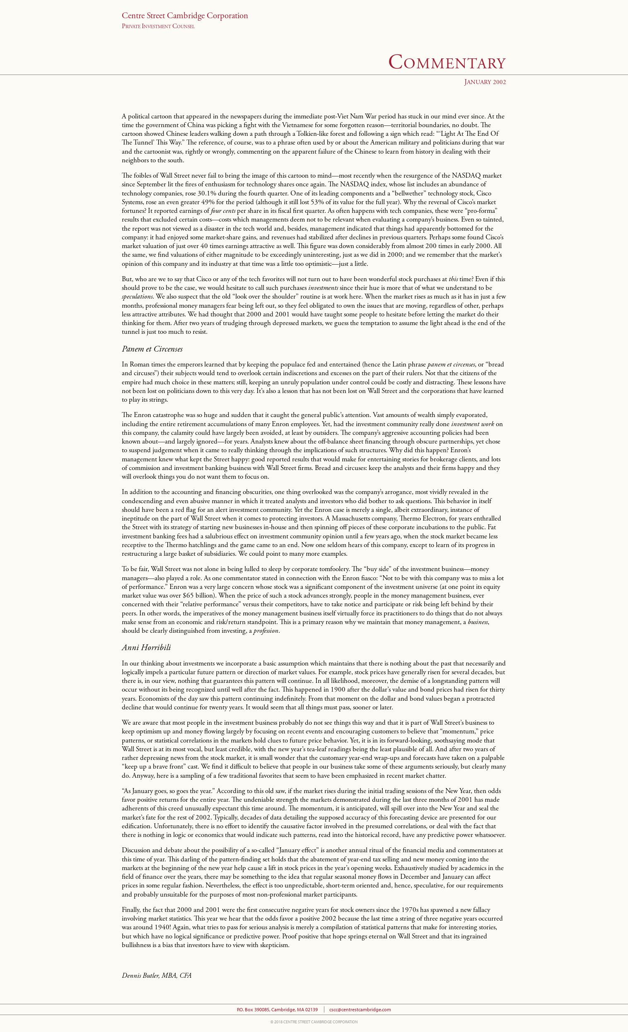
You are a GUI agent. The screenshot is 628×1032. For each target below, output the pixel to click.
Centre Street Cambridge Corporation (185, 15)
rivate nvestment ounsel (158, 27)
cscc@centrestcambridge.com (360, 1009)
